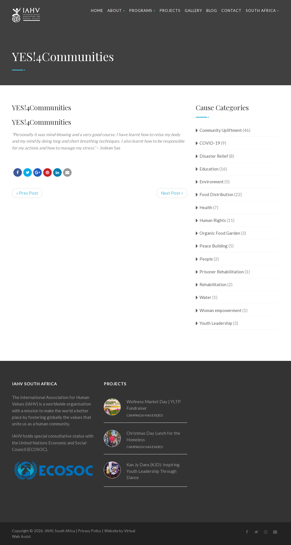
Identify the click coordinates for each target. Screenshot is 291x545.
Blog (211, 10)
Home (97, 10)
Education (209, 168)
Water (205, 297)
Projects (170, 10)
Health (205, 207)
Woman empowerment (220, 310)
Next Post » (172, 192)
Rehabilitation (212, 284)
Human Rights (212, 220)
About (116, 10)
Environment (211, 181)
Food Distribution (216, 194)
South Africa (262, 10)
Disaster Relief (213, 156)
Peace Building (213, 245)
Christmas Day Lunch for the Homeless (153, 436)
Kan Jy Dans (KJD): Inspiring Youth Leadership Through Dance (153, 471)
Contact (231, 10)
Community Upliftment (220, 130)
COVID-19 (209, 142)
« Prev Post (27, 192)
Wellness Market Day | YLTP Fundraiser (153, 405)
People (206, 258)
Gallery (193, 10)
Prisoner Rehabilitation (221, 271)
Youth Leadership (215, 323)
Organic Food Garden (219, 233)
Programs (142, 10)
